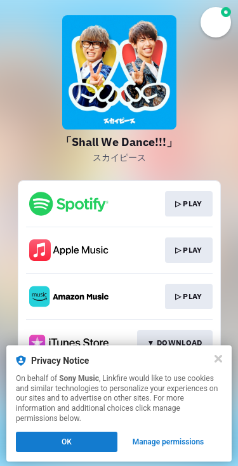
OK (67, 441)
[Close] (218, 359)
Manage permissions (168, 441)
